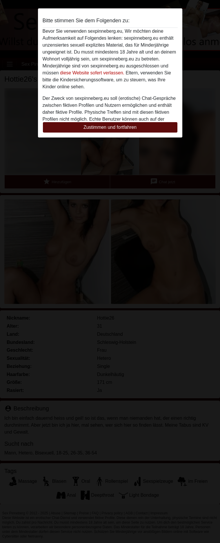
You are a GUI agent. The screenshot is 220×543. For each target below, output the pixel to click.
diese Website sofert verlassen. (92, 72)
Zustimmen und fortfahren (110, 127)
